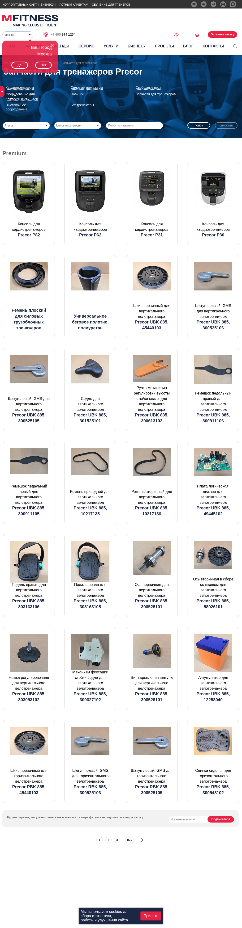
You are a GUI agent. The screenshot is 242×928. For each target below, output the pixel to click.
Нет (43, 65)
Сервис (86, 46)
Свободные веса (148, 87)
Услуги (111, 46)
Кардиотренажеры (20, 87)
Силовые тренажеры (87, 87)
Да (19, 65)
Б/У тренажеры (82, 105)
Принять (150, 916)
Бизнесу (47, 4)
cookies (115, 912)
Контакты (213, 46)
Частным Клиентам (73, 4)
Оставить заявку (222, 34)
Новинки (77, 94)
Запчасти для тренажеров (156, 94)
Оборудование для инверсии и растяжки (22, 96)
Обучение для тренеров (111, 4)
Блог (188, 46)
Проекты (164, 46)
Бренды (60, 46)
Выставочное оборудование (16, 107)
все (129, 840)
